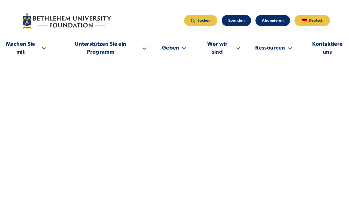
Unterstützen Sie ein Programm (100, 48)
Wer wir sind (217, 48)
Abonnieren (273, 21)
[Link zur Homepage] (67, 20)
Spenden (236, 21)
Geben (170, 48)
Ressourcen (270, 48)
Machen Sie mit (20, 48)
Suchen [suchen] (201, 20)
